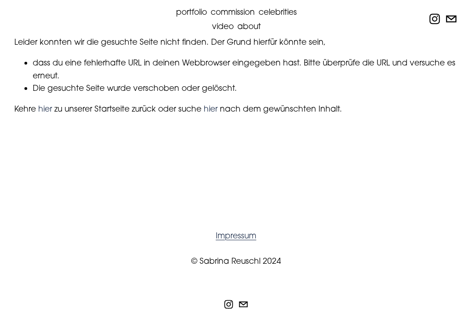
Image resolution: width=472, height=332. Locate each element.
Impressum (236, 235)
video (223, 26)
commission (233, 12)
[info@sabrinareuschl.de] (451, 18)
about (249, 26)
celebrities (278, 12)
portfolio (191, 12)
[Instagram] (434, 18)
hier (45, 108)
